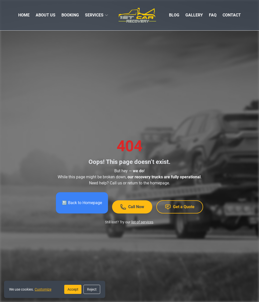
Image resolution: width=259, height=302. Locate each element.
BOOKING (70, 15)
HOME (24, 15)
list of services (142, 222)
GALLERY (194, 15)
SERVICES (94, 15)
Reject (92, 289)
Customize (43, 289)
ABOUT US (45, 15)
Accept (73, 289)
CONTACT (232, 15)
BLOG (174, 15)
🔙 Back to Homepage (82, 202)
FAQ (213, 15)
